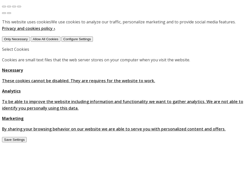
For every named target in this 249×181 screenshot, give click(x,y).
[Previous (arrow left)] (4, 13)
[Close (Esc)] (4, 6)
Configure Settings (77, 39)
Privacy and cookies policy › (28, 28)
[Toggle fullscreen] (14, 6)
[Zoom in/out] (19, 6)
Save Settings (14, 140)
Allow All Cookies (45, 39)
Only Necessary (16, 39)
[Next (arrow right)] (9, 13)
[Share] (9, 6)
